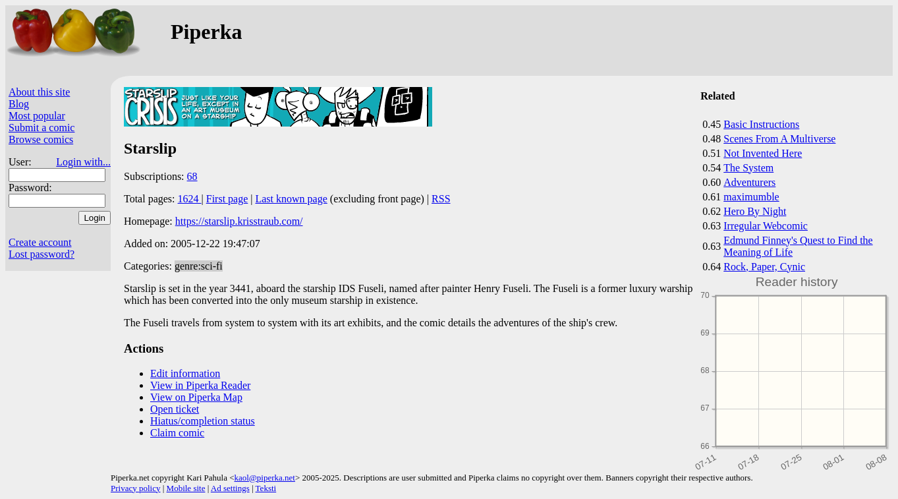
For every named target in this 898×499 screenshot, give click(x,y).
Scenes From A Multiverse (779, 138)
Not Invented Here (762, 153)
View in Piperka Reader (200, 385)
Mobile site (186, 488)
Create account (40, 242)
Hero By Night (754, 211)
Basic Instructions (761, 124)
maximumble (751, 196)
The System (748, 167)
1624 (190, 198)
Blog (19, 103)
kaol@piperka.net (264, 478)
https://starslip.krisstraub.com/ (239, 221)
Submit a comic (41, 127)
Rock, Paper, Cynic (764, 266)
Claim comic (177, 432)
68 (192, 176)
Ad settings (230, 488)
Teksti (266, 488)
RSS (441, 198)
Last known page (291, 198)
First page (227, 198)
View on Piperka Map (196, 397)
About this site (39, 92)
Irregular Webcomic (765, 225)
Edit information (185, 373)
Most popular (37, 115)
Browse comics (41, 139)
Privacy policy (135, 488)
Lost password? (41, 254)
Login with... (83, 161)
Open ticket (174, 409)
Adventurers (749, 182)
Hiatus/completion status (202, 420)
